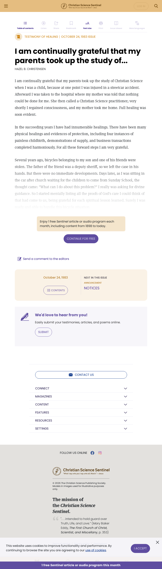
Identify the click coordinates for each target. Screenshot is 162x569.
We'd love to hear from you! (61, 315)
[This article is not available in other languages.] (137, 25)
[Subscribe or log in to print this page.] (101, 25)
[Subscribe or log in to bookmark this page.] (71, 25)
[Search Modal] (156, 6)
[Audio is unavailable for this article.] (44, 25)
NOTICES (92, 288)
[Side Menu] (5, 6)
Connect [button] (42, 388)
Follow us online (73, 452)
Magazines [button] (43, 396)
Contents (56, 290)
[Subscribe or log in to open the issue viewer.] (116, 25)
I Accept (140, 548)
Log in (141, 6)
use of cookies (95, 550)
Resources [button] (43, 420)
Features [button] (42, 412)
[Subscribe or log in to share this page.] (56, 25)
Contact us (81, 375)
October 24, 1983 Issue (78, 37)
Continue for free (81, 239)
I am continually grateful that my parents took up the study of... (78, 55)
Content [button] (42, 404)
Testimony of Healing (41, 37)
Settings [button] (41, 428)
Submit (43, 332)
